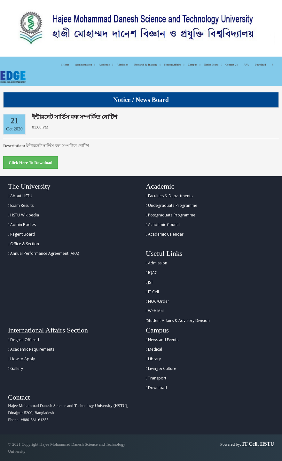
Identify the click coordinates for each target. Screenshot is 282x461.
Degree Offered (23, 339)
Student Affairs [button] (172, 64)
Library (153, 359)
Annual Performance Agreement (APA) (43, 253)
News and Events (162, 339)
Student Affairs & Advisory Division (178, 320)
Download (260, 64)
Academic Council (163, 224)
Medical (154, 349)
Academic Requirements (31, 349)
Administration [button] (83, 64)
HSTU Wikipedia (23, 215)
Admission (122, 64)
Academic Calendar (165, 234)
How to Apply (21, 359)
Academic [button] (104, 64)
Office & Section (23, 243)
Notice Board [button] (211, 64)
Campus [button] (192, 64)
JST (149, 282)
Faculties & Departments (169, 196)
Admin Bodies (22, 224)
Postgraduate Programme (170, 215)
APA (246, 64)
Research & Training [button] (145, 64)
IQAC (151, 272)
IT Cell (152, 291)
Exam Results (21, 205)
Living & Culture (161, 368)
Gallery (15, 368)
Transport (156, 378)
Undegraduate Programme (171, 205)
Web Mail (155, 311)
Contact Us (231, 64)
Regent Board (21, 234)
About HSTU (20, 196)
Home (65, 64)
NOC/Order (157, 301)
